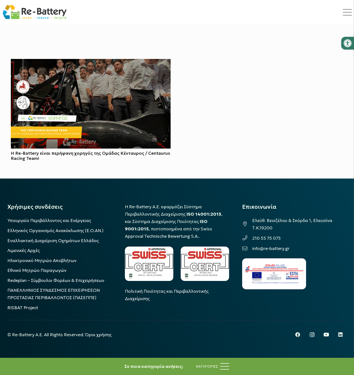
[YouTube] (326, 335)
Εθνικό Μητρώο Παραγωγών (36, 270)
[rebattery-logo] (34, 12)
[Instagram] (312, 335)
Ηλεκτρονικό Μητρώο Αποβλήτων (41, 260)
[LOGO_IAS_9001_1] (205, 264)
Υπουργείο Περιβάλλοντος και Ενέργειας (49, 220)
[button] (347, 43)
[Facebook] (298, 335)
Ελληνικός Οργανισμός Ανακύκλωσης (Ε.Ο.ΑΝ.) (55, 230)
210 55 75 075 (266, 238)
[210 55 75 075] (247, 238)
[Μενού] (212, 366)
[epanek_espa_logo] (274, 274)
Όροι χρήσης (98, 334)
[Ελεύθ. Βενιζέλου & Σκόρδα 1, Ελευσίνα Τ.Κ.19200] (247, 224)
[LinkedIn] (340, 335)
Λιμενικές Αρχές (23, 250)
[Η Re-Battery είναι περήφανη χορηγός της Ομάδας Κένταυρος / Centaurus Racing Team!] (91, 62)
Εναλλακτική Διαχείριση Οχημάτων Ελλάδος (53, 240)
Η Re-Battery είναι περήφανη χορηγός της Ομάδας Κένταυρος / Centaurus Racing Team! (90, 156)
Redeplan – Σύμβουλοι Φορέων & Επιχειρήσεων (55, 280)
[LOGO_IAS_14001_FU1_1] (149, 264)
